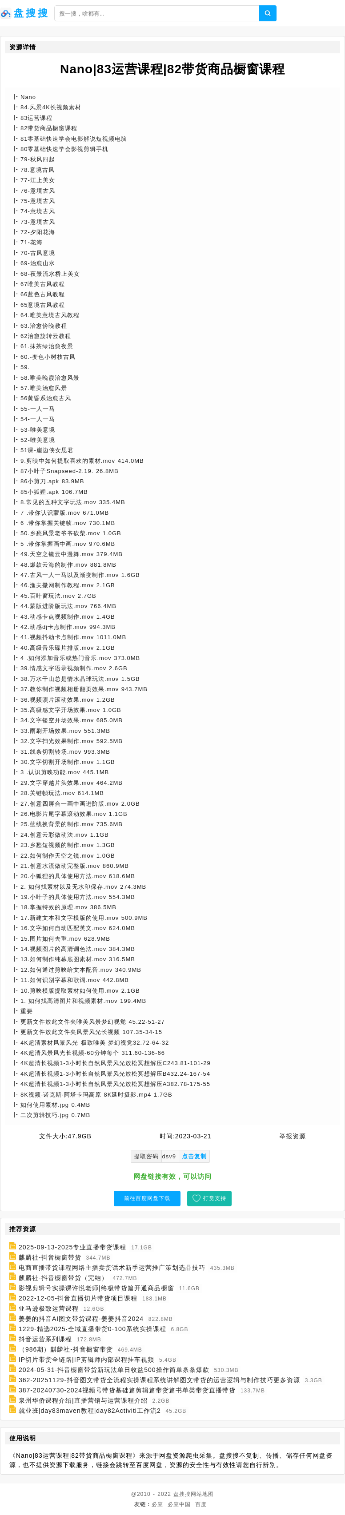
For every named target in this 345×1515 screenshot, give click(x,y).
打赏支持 (214, 1198)
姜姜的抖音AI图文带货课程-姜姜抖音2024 (81, 1318)
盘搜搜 (182, 1494)
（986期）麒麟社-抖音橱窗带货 (66, 1349)
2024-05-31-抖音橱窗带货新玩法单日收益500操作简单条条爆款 (114, 1369)
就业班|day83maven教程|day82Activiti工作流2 (90, 1410)
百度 (201, 1504)
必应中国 (179, 1504)
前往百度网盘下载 (147, 1198)
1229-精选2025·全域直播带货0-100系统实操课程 (92, 1328)
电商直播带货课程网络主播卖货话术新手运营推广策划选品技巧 (112, 1267)
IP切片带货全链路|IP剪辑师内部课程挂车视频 (86, 1359)
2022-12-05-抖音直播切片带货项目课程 (78, 1298)
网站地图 (202, 1494)
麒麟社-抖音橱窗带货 (50, 1257)
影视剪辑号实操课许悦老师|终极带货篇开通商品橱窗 (96, 1288)
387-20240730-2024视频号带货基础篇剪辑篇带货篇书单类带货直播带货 (127, 1390)
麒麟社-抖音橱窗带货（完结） (63, 1277)
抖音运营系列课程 (45, 1339)
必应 (157, 1504)
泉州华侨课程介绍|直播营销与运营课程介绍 (83, 1400)
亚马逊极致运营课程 (49, 1308)
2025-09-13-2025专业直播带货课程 (72, 1247)
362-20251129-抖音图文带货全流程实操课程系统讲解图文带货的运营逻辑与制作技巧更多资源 (159, 1380)
